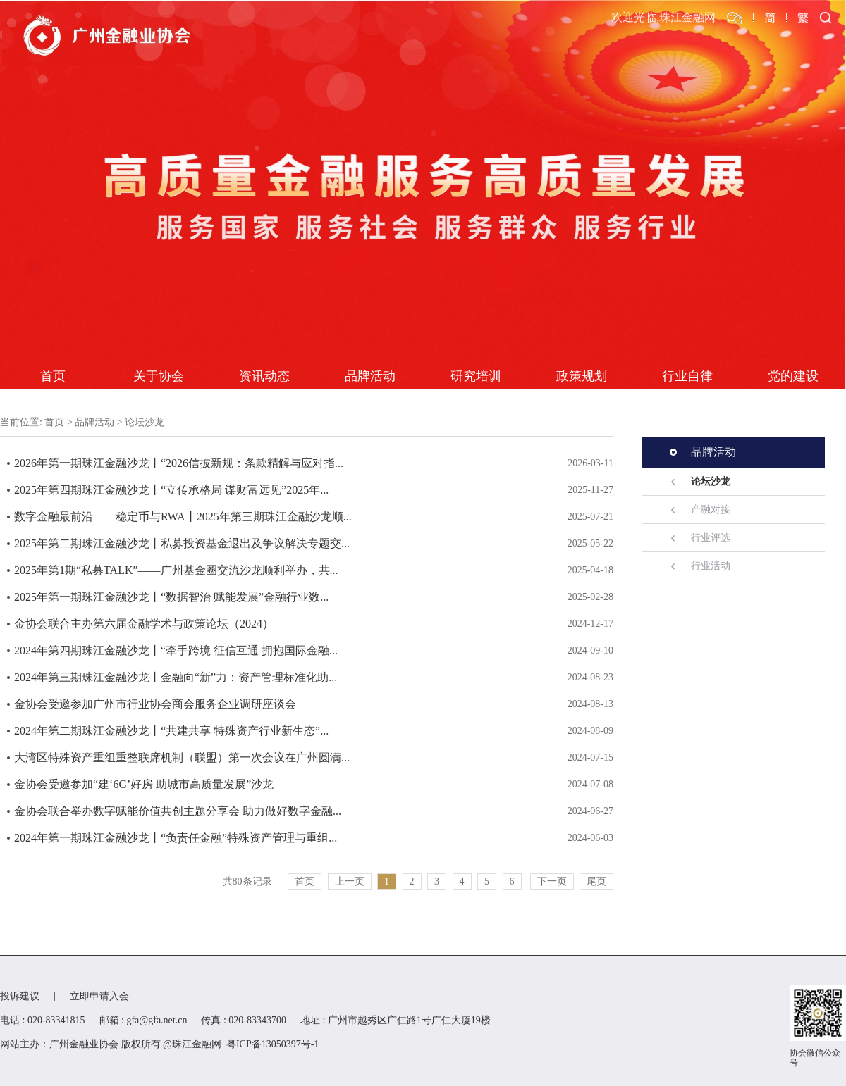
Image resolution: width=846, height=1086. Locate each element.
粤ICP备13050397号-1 (272, 1044)
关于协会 (158, 376)
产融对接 (710, 509)
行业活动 (710, 566)
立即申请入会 (99, 996)
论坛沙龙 (144, 422)
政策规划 (581, 376)
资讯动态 (264, 376)
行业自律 (687, 376)
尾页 (596, 881)
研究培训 (475, 376)
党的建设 (793, 376)
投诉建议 (19, 996)
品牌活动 (370, 376)
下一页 (552, 881)
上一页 (349, 881)
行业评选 (710, 537)
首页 (53, 376)
